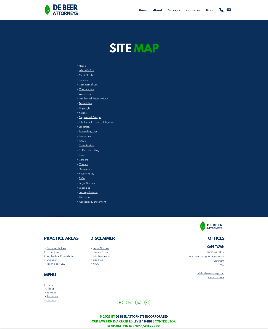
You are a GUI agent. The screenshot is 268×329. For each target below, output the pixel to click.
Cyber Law (85, 94)
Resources (85, 136)
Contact (83, 164)
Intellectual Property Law (93, 98)
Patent (83, 112)
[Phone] (221, 9)
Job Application (88, 192)
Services (83, 80)
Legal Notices (87, 183)
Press (82, 155)
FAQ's (82, 140)
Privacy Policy (86, 173)
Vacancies (84, 187)
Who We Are (86, 70)
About (50, 288)
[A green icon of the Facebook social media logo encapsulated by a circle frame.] (120, 302)
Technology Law (88, 131)
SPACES (209, 252)
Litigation (84, 126)
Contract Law (86, 89)
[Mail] (228, 9)
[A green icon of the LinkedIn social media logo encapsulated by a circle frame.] (129, 302)
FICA (82, 178)
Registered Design (90, 117)
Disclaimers (85, 169)
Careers (83, 159)
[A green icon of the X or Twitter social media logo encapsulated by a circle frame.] (138, 302)
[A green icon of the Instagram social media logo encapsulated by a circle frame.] (147, 302)
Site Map (98, 259)
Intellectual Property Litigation (96, 122)
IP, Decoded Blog (89, 150)
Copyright (85, 108)
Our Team (84, 197)
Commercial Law (88, 84)
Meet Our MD (87, 75)
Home (82, 65)
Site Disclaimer (101, 256)
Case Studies (86, 145)
